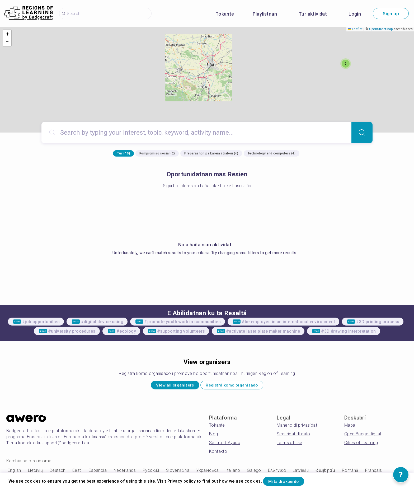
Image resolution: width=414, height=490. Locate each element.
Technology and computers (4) (271, 153)
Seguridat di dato (293, 436)
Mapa (349, 427)
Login (355, 14)
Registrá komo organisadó (238, 386)
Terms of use (289, 444)
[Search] (362, 132)
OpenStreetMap (381, 29)
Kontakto (218, 453)
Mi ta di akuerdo (290, 480)
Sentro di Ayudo (224, 444)
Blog (213, 436)
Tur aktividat (313, 14)
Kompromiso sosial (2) (157, 153)
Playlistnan (265, 14)
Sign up (391, 13)
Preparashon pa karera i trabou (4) (211, 153)
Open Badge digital (362, 436)
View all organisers (167, 386)
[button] (345, 63)
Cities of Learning (361, 444)
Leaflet (355, 29)
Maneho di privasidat (297, 427)
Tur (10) (123, 153)
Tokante (224, 14)
